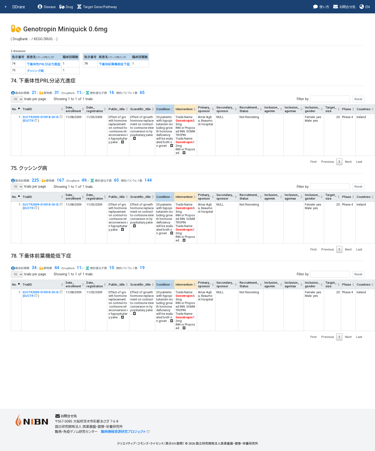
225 (35, 180)
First (313, 161)
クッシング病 (35, 71)
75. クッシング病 (29, 168)
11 (79, 92)
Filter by (330, 99)
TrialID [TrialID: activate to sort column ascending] (27, 109)
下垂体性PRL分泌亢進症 (43, 64)
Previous (327, 161)
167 (60, 180)
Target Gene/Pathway (96, 7)
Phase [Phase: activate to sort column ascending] (346, 109)
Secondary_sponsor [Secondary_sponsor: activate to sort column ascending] (225, 109)
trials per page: (29, 99)
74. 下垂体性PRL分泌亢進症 (43, 81)
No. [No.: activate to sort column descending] (14, 109)
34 (34, 267)
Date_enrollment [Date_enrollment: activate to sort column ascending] (73, 109)
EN (364, 7)
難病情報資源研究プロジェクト (123, 432)
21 (34, 92)
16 (111, 92)
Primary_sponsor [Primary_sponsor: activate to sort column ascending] (204, 109)
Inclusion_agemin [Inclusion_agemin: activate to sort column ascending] (271, 109)
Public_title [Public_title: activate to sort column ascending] (117, 109)
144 (148, 180)
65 (142, 92)
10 (111, 267)
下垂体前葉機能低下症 (114, 64)
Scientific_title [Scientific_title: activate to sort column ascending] (140, 109)
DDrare (18, 6)
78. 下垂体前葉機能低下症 (41, 256)
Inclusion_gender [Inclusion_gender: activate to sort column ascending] (312, 109)
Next (348, 161)
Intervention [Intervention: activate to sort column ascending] (184, 109)
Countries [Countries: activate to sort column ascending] (363, 109)
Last (359, 161)
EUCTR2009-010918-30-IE (41, 117)
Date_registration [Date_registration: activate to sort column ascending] (94, 109)
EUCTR (28, 120)
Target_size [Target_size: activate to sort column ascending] (331, 109)
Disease (46, 7)
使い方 (321, 7)
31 (56, 92)
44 (56, 267)
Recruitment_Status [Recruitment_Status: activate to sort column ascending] (249, 109)
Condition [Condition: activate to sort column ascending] (163, 109)
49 (84, 180)
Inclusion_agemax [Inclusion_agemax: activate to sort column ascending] (292, 109)
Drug (66, 7)
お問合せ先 (344, 7)
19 (142, 267)
